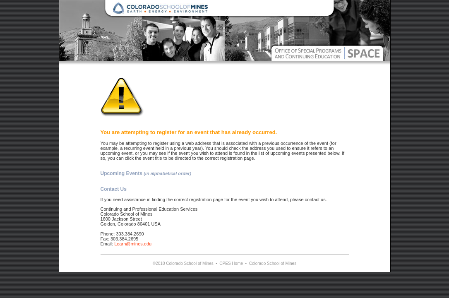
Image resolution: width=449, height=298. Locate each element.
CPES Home (231, 263)
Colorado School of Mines (273, 263)
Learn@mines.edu (132, 243)
